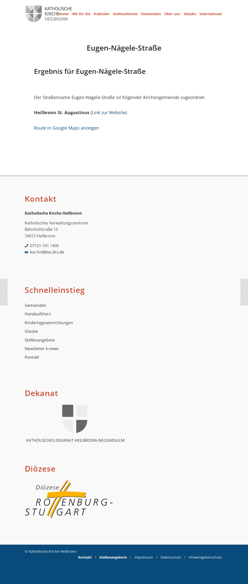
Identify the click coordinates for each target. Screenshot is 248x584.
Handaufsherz (38, 314)
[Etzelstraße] (4, 292)
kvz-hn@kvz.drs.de (47, 252)
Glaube (31, 331)
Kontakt (32, 357)
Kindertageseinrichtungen (49, 322)
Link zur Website (109, 112)
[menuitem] (64, 14)
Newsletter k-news (42, 348)
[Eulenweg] (244, 292)
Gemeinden (35, 305)
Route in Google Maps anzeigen (66, 128)
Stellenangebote (40, 340)
